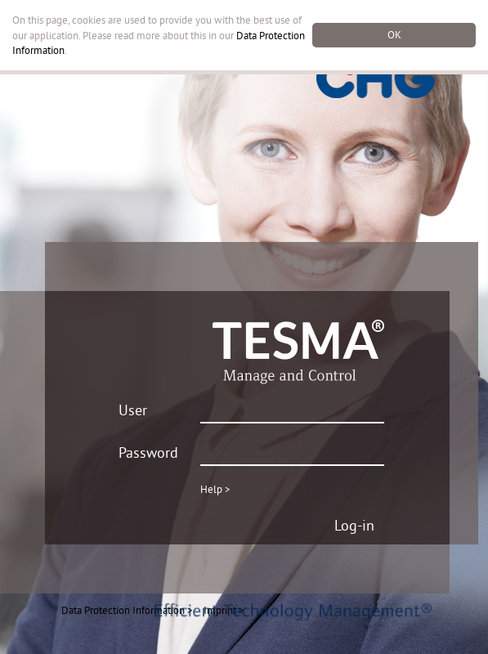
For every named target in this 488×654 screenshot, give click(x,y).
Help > (215, 488)
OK (394, 34)
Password (148, 452)
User (133, 410)
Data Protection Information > (127, 609)
